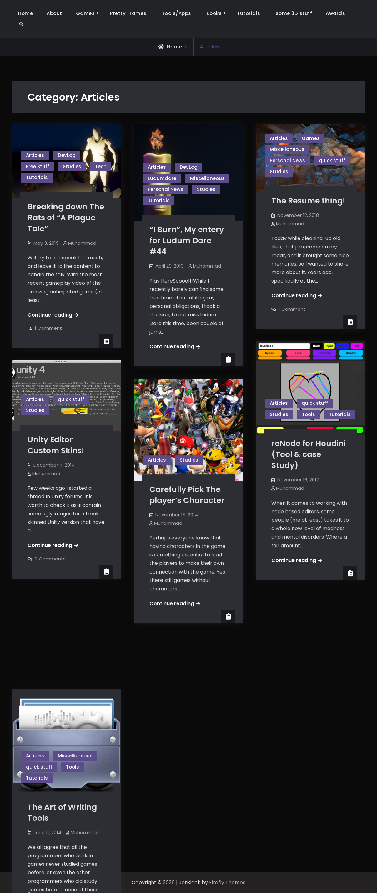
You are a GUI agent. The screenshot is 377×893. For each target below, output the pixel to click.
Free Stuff (37, 166)
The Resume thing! (308, 200)
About (54, 13)
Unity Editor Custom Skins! (56, 445)
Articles (35, 155)
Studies (72, 166)
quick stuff (332, 160)
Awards (335, 13)
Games (85, 13)
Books (214, 13)
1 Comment (48, 328)
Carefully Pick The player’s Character (186, 495)
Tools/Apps (176, 13)
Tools (308, 414)
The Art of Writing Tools (62, 714)
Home (25, 13)
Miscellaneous (207, 178)
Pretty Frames (128, 13)
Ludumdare (162, 178)
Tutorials (248, 13)
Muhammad (82, 243)
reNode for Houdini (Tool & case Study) (308, 454)
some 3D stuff (294, 13)
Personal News (165, 189)
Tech (101, 166)
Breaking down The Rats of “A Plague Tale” (66, 217)
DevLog (67, 155)
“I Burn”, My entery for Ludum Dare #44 (186, 240)
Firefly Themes (227, 882)
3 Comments (50, 558)
